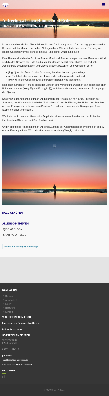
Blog (8, 304)
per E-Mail (7, 355)
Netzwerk (10, 308)
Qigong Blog (12, 229)
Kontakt (9, 312)
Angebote (11, 300)
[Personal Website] (3, 377)
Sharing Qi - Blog (15, 235)
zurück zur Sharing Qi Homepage (21, 246)
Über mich (10, 296)
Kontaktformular (24, 364)
